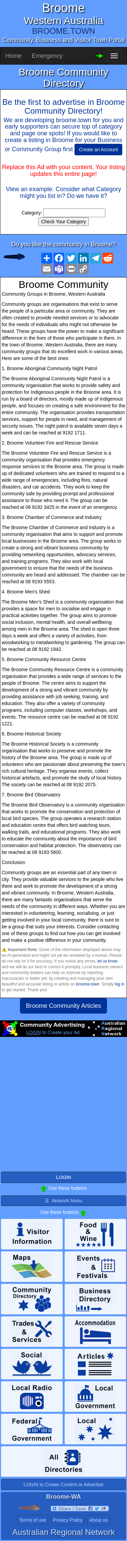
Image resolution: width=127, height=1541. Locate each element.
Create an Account (98, 149)
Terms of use (32, 1520)
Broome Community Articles (63, 1005)
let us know (108, 961)
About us (98, 1520)
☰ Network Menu (63, 1200)
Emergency (47, 55)
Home (13, 55)
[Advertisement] (63, 1107)
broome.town (87, 984)
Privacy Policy (67, 1520)
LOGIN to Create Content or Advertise (64, 1484)
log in (119, 984)
